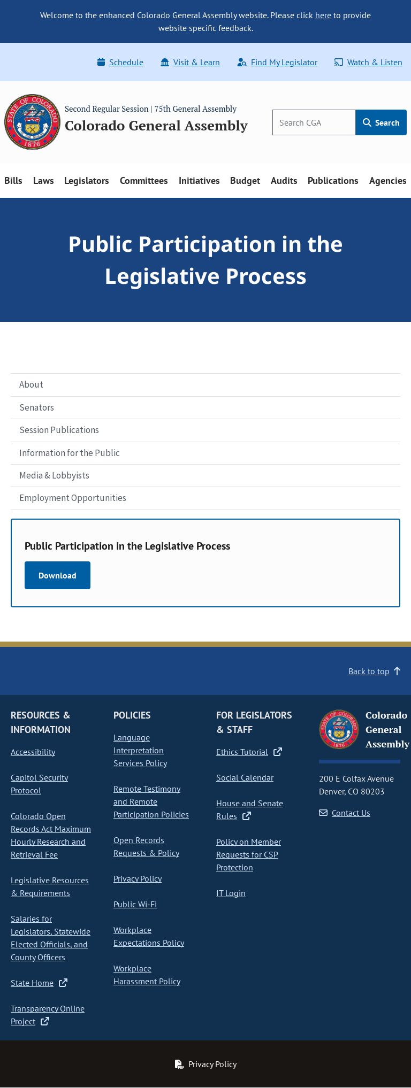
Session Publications (59, 430)
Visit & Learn (190, 62)
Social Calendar (244, 777)
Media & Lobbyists (54, 475)
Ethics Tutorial (249, 751)
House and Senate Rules (249, 809)
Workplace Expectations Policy (148, 936)
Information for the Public (69, 453)
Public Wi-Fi (135, 904)
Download (58, 575)
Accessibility (33, 751)
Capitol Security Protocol (39, 784)
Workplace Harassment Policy (146, 974)
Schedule (120, 62)
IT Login (231, 893)
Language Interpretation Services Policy (140, 750)
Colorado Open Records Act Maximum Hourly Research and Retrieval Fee (51, 835)
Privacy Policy (137, 878)
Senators (36, 407)
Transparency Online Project (48, 1015)
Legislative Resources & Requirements (50, 886)
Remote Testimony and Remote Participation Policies (151, 801)
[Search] (314, 122)
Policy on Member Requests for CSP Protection (248, 854)
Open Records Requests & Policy (146, 846)
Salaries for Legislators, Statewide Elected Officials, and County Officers (50, 937)
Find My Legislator (277, 62)
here (323, 15)
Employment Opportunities (72, 498)
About (31, 384)
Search (381, 122)
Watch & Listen (368, 62)
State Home (39, 982)
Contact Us (344, 812)
